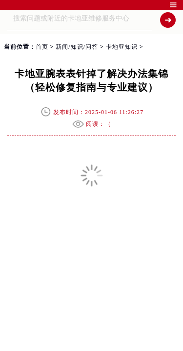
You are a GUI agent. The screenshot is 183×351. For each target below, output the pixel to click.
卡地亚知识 (122, 46)
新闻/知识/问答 (77, 46)
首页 (42, 46)
